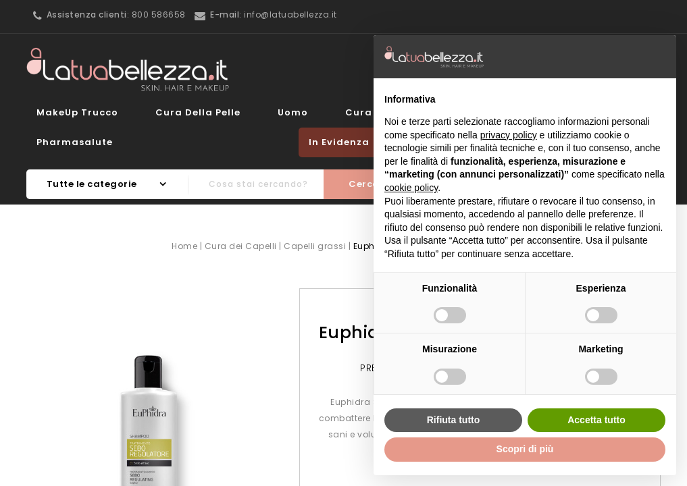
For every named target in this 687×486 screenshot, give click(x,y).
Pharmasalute (74, 142)
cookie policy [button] (411, 187)
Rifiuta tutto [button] (453, 419)
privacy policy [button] (508, 135)
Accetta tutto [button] (596, 419)
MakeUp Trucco (77, 112)
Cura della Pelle (197, 112)
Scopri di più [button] (525, 448)
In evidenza (339, 142)
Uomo (293, 112)
